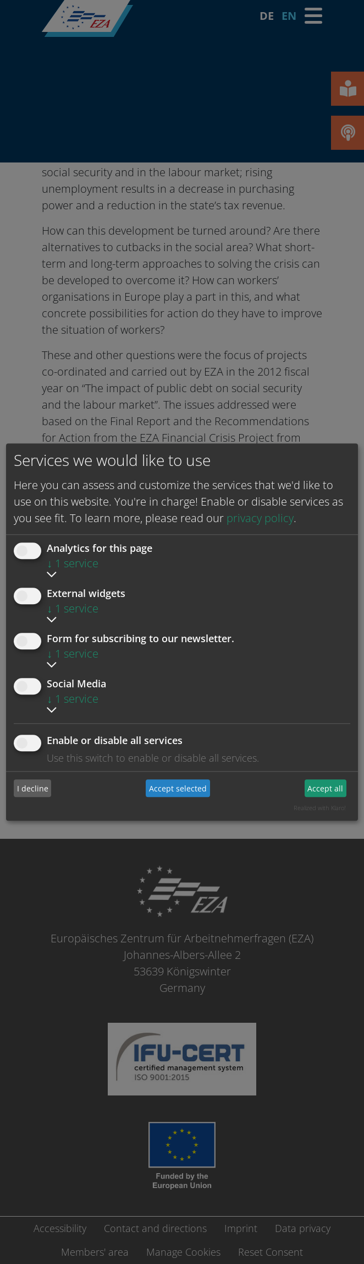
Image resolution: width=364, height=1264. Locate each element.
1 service (72, 563)
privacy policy (260, 518)
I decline (32, 788)
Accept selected (178, 788)
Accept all (325, 788)
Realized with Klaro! (320, 808)
